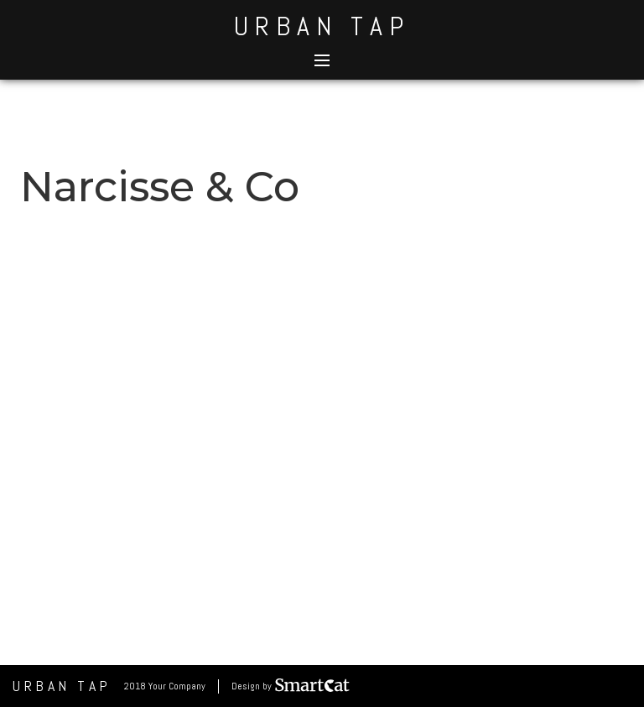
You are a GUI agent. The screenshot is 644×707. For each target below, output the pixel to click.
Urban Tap (322, 26)
